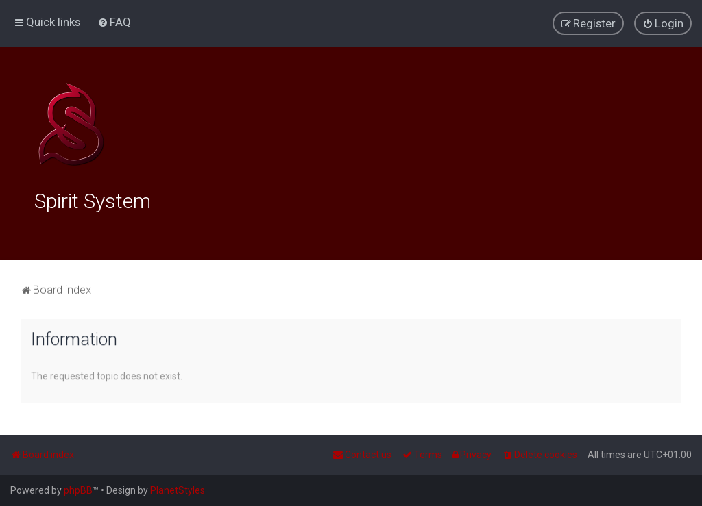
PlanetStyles (177, 490)
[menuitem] (114, 22)
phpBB (78, 490)
